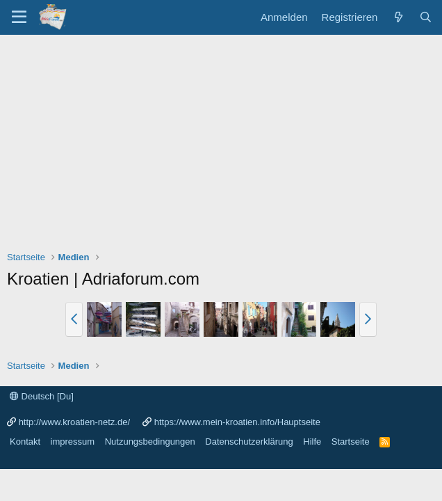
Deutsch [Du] (42, 396)
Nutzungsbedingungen (150, 441)
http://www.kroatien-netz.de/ (74, 422)
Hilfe (312, 441)
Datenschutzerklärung (249, 441)
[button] (74, 319)
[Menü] (19, 17)
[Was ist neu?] (397, 17)
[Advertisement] (221, 139)
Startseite (351, 441)
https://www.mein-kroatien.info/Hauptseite (237, 422)
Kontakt (25, 441)
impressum (73, 441)
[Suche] (425, 17)
